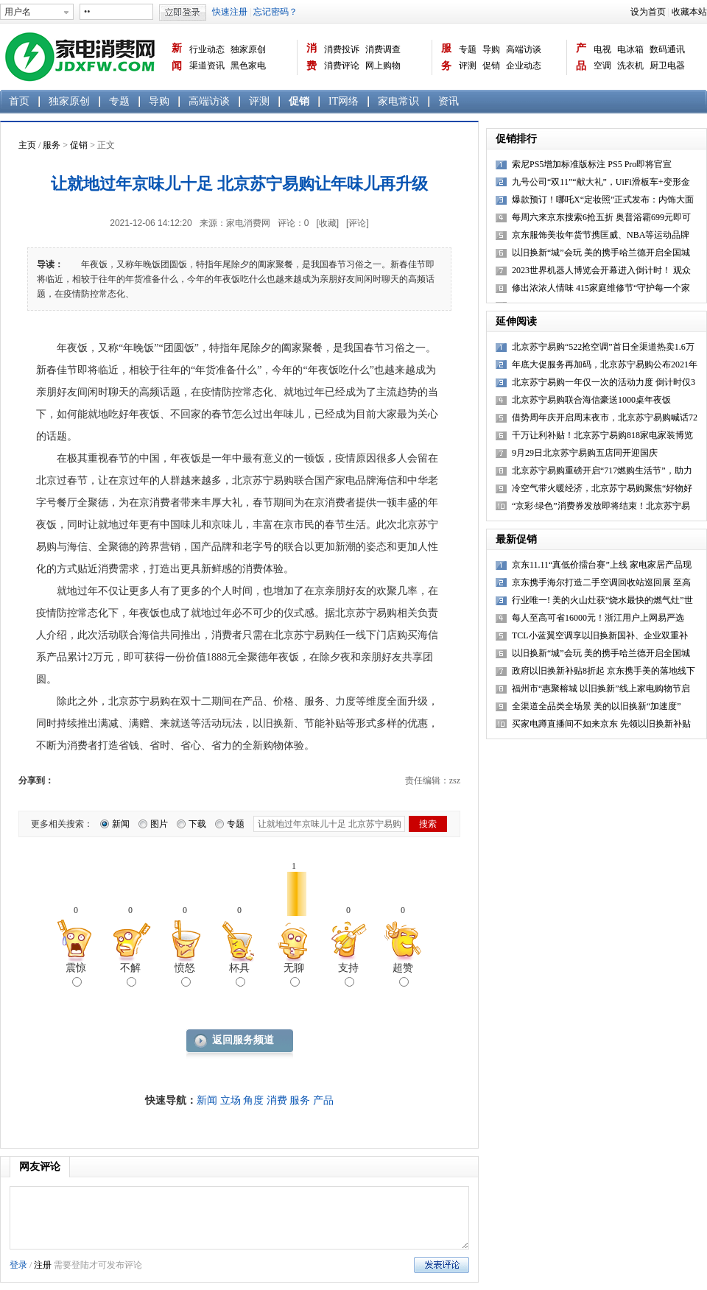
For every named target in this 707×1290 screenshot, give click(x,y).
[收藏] (327, 223)
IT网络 (343, 101)
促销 (491, 65)
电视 (602, 49)
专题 (467, 49)
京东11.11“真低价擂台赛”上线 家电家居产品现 (602, 565)
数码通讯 (667, 49)
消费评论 (341, 65)
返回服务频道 (243, 1040)
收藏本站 (689, 12)
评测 (467, 65)
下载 (197, 824)
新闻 (177, 57)
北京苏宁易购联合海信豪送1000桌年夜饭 (591, 400)
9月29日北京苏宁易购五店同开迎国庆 (585, 453)
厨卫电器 (667, 65)
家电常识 (398, 101)
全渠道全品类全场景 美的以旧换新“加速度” (596, 706)
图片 (159, 824)
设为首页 (648, 12)
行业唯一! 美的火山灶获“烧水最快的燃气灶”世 (602, 600)
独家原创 (248, 49)
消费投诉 (341, 49)
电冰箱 (630, 49)
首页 (19, 101)
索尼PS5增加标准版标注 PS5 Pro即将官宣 (592, 164)
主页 (27, 145)
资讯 (448, 101)
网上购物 (383, 65)
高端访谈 (523, 49)
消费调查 (383, 49)
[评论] (357, 223)
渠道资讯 (207, 65)
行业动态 (207, 49)
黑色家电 (248, 65)
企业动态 (523, 65)
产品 (581, 57)
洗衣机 (630, 65)
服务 (446, 57)
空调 (602, 65)
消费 (311, 57)
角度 (253, 1100)
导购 (491, 49)
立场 (230, 1100)
